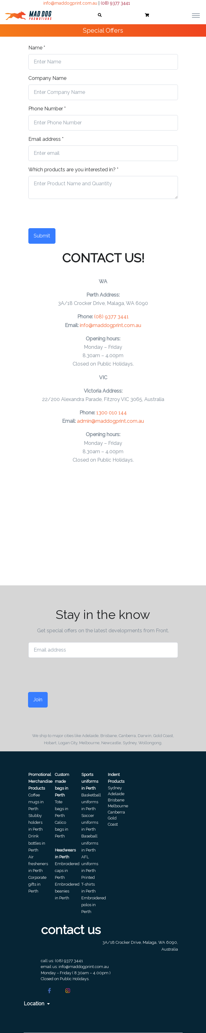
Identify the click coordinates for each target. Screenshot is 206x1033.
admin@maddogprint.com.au (110, 421)
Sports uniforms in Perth (89, 781)
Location (37, 1004)
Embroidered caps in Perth (67, 870)
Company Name (47, 78)
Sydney (115, 788)
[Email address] (103, 650)
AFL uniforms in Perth (89, 864)
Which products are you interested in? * (73, 170)
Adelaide (116, 793)
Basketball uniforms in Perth (91, 802)
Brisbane (116, 800)
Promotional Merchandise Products (40, 781)
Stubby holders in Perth (35, 822)
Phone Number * (47, 109)
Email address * (46, 139)
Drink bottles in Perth (36, 843)
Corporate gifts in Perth (37, 884)
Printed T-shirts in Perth (88, 884)
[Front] (28, 15)
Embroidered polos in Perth (93, 905)
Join (37, 700)
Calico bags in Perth (61, 829)
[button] (99, 15)
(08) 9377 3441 (115, 3)
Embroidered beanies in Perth (67, 891)
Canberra (116, 812)
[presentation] (75, 216)
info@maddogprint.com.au (70, 3)
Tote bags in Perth (61, 809)
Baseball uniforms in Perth (89, 843)
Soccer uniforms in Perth (89, 822)
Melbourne (118, 806)
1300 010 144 (111, 413)
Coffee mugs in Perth (36, 802)
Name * (36, 48)
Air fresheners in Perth (38, 864)
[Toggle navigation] (195, 15)
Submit (42, 236)
